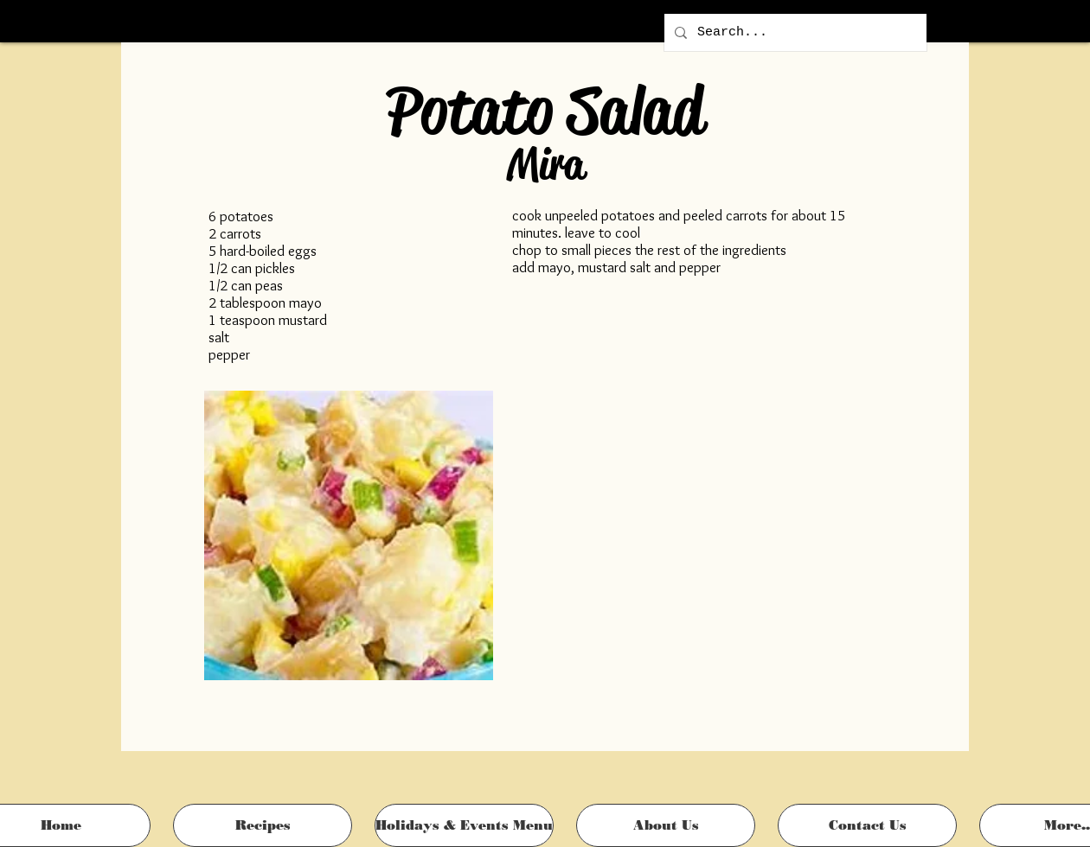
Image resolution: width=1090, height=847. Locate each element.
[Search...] (793, 32)
